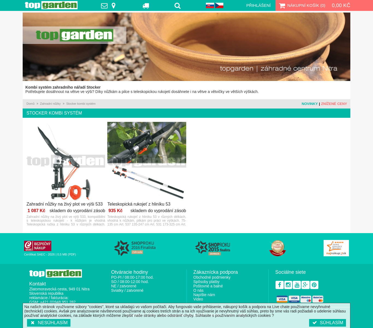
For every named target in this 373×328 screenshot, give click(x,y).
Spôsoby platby (206, 281)
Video (198, 299)
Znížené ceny (334, 104)
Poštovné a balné (208, 286)
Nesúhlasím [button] (49, 322)
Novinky (310, 104)
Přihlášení (258, 5)
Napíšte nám (204, 295)
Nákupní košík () (301, 5)
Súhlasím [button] (327, 322)
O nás (198, 290)
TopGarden (51, 5)
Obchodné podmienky (211, 277)
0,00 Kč (341, 5)
